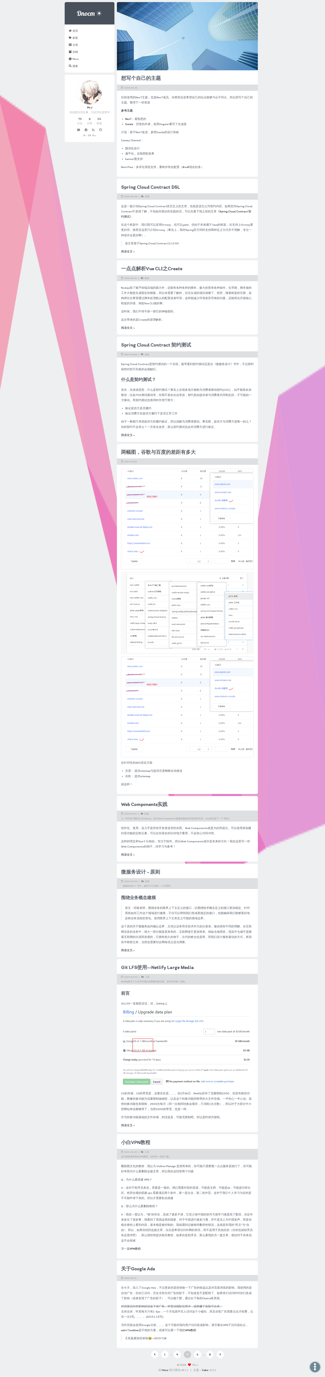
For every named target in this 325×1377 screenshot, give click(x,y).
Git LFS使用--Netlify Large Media (157, 967)
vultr (124, 1330)
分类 (73, 44)
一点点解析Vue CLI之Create (151, 268)
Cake (205, 1370)
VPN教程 (135, 1248)
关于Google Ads (138, 1269)
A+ (94, 135)
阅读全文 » (128, 251)
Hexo (165, 1370)
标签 (73, 37)
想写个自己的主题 (141, 78)
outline (134, 1330)
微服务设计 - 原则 (140, 872)
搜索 (73, 66)
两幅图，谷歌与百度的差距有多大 (158, 452)
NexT (128, 119)
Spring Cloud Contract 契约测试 (156, 345)
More (74, 59)
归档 (73, 52)
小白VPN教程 (135, 1142)
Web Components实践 (144, 804)
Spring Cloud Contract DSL (150, 187)
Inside (129, 124)
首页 (73, 30)
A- (85, 135)
